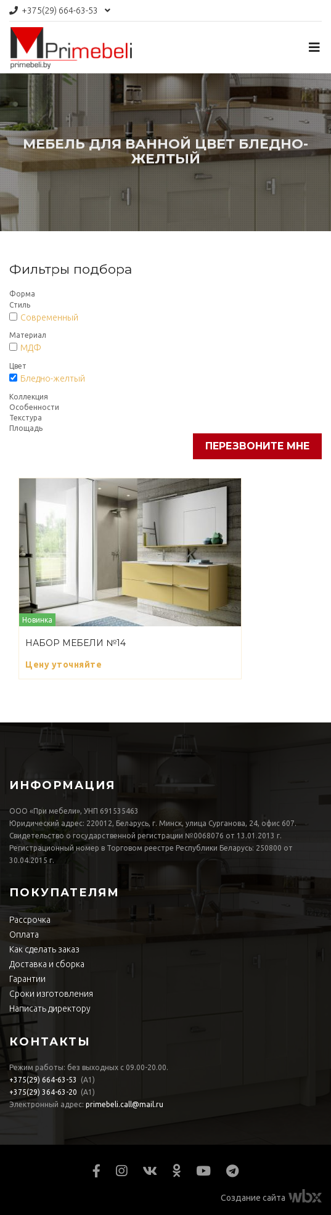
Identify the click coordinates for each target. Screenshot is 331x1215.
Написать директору (50, 1008)
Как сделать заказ (44, 949)
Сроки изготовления (51, 994)
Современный (49, 317)
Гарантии (27, 979)
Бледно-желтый (52, 378)
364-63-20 (43, 1092)
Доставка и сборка (46, 964)
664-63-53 (60, 10)
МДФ (30, 348)
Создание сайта (253, 1198)
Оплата (24, 934)
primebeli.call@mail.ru (124, 1104)
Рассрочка (30, 920)
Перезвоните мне (257, 446)
